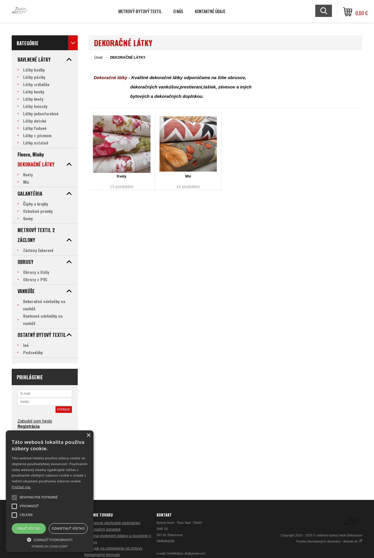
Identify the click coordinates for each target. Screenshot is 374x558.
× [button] (88, 435)
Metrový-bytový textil (140, 11)
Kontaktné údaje (210, 11)
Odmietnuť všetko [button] (68, 528)
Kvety (122, 176)
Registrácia (28, 426)
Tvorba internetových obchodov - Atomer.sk (329, 541)
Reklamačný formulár (102, 554)
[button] (50, 539)
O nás (178, 11)
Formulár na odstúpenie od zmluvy (113, 548)
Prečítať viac (21, 487)
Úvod (98, 57)
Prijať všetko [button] (29, 528)
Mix (188, 176)
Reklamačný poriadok (102, 529)
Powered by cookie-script (50, 546)
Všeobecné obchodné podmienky (112, 523)
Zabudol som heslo (35, 421)
